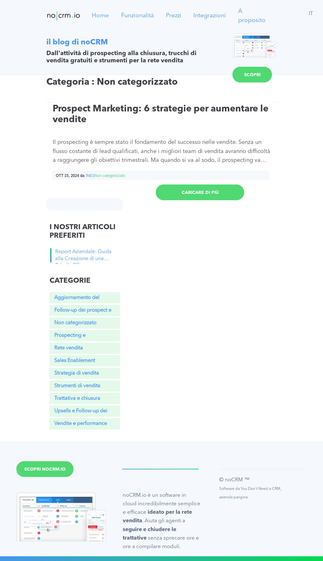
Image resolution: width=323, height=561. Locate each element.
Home (100, 16)
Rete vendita (68, 348)
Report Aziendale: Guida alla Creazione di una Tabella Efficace (83, 256)
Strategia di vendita (76, 373)
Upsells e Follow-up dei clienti (80, 413)
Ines (90, 175)
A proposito (252, 16)
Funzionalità (137, 16)
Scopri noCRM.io (252, 77)
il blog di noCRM (77, 42)
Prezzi (173, 16)
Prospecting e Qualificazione (70, 337)
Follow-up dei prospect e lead (82, 312)
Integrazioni (209, 16)
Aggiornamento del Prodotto (76, 299)
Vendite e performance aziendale (80, 425)
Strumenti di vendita (77, 385)
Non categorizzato (75, 323)
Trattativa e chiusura (77, 398)
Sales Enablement (74, 360)
